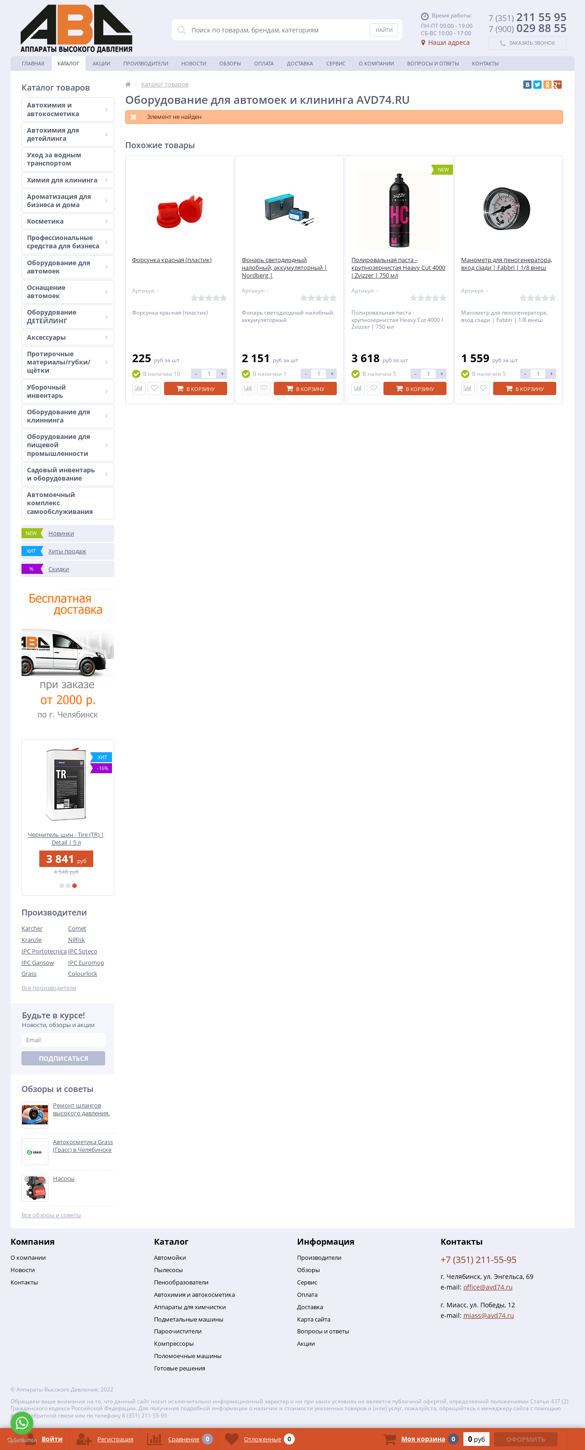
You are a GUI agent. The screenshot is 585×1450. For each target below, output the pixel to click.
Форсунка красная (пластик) (172, 260)
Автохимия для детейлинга (67, 134)
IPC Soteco (82, 951)
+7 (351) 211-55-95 (478, 1259)
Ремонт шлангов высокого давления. (81, 1109)
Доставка (300, 63)
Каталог (69, 63)
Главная (33, 63)
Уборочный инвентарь (67, 391)
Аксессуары (67, 337)
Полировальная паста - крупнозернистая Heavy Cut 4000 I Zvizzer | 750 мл (398, 267)
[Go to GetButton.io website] (22, 1441)
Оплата (264, 63)
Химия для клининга (67, 180)
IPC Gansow (37, 962)
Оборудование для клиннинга (67, 415)
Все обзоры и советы (51, 1215)
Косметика (67, 221)
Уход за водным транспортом (54, 158)
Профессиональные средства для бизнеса (67, 241)
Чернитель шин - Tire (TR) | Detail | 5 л (68, 838)
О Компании (376, 63)
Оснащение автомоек (67, 291)
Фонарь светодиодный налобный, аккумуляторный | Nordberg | (284, 267)
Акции (101, 63)
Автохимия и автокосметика (67, 109)
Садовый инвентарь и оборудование (67, 473)
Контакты (485, 63)
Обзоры (230, 63)
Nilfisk (76, 940)
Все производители (48, 988)
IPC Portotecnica (44, 951)
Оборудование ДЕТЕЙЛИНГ (67, 316)
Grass (29, 973)
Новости (193, 63)
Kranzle (31, 940)
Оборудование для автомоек (67, 266)
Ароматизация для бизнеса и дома (67, 200)
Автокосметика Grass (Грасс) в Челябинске (83, 1146)
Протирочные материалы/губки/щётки (67, 362)
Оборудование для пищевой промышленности (67, 444)
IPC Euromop (86, 962)
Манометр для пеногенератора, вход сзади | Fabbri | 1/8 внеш (506, 264)
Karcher (32, 928)
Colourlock (82, 973)
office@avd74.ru (488, 1287)
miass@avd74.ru (488, 1315)
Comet (77, 928)
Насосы (63, 1178)
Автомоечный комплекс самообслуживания (60, 502)
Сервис (336, 63)
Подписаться (63, 1058)
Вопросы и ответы (433, 63)
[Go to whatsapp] (22, 1423)
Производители (145, 63)
